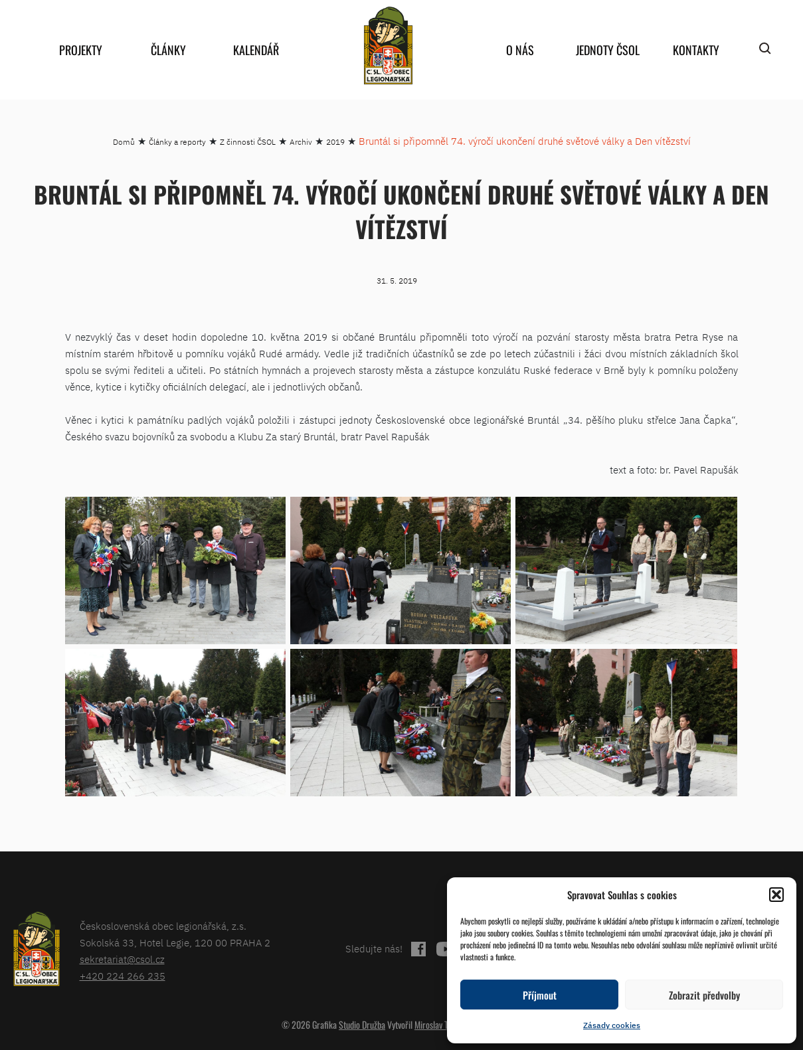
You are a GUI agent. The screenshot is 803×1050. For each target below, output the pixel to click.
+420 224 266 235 (122, 976)
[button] (776, 894)
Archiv (301, 142)
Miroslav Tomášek (444, 1024)
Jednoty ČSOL (608, 49)
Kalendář (256, 49)
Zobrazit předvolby (704, 995)
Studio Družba (362, 1024)
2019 (335, 142)
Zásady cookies (611, 1025)
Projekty (80, 49)
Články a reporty (177, 142)
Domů (124, 142)
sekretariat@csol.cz (122, 959)
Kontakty (696, 49)
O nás (520, 49)
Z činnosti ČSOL (248, 142)
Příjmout (540, 995)
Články (168, 49)
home (388, 45)
